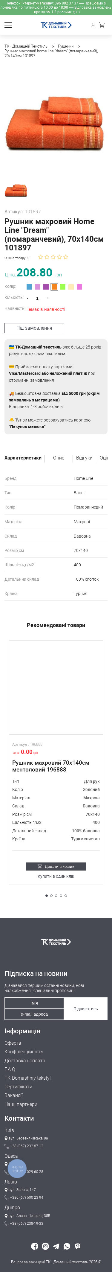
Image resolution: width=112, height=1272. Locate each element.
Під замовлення (34, 328)
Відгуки (84, 458)
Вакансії (13, 1095)
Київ (9, 1130)
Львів (10, 1182)
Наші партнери (20, 1104)
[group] (56, 120)
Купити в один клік (56, 876)
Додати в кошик (56, 866)
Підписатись (85, 1008)
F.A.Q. (10, 1069)
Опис (58, 458)
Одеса (11, 1156)
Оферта (12, 1043)
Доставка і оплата (24, 1060)
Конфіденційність (23, 1052)
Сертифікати (18, 1087)
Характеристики (23, 458)
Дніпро (12, 1207)
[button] (46, 895)
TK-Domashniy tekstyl (27, 1078)
